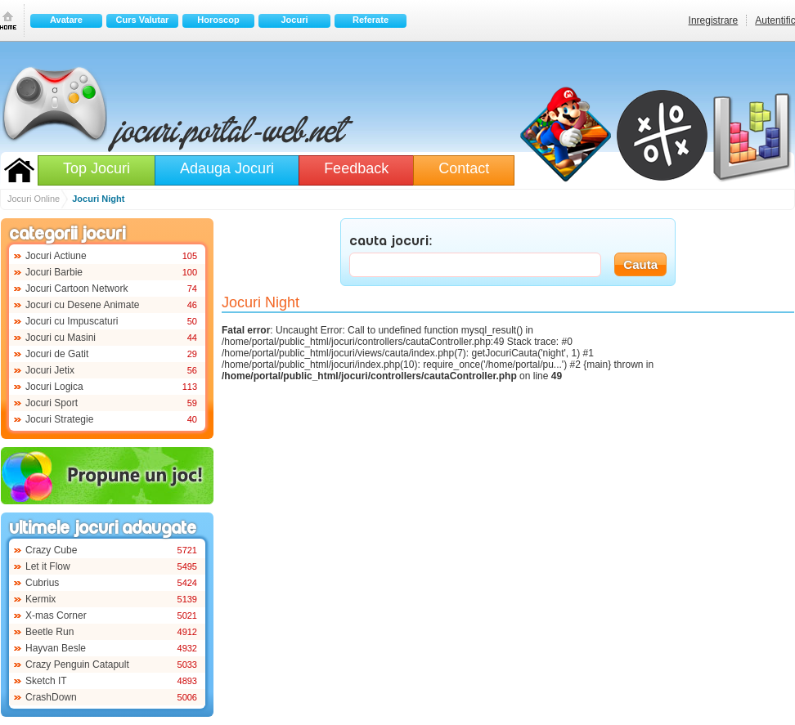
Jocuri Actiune (56, 256)
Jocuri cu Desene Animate (82, 305)
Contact (463, 168)
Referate (371, 20)
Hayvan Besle (55, 648)
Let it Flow (47, 566)
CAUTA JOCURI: (391, 242)
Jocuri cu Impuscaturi (71, 321)
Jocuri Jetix (49, 370)
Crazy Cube (51, 550)
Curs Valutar (142, 20)
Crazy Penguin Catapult (77, 664)
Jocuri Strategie (59, 419)
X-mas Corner (56, 615)
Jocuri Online (19, 170)
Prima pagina (8, 20)
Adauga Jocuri (227, 168)
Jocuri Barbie (54, 272)
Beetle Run (49, 632)
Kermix (40, 599)
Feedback (356, 168)
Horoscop (218, 20)
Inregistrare (714, 20)
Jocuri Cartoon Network (76, 288)
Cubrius (42, 583)
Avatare (66, 20)
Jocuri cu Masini (60, 337)
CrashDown (51, 697)
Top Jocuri (96, 168)
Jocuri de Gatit (56, 354)
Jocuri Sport (51, 403)
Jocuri (294, 20)
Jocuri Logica (54, 386)
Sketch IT (46, 681)
